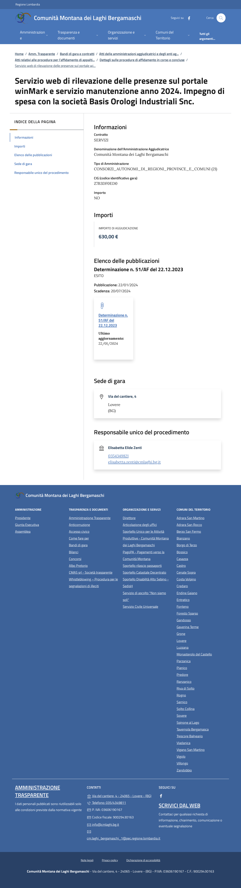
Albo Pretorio (93, 565)
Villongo (200, 763)
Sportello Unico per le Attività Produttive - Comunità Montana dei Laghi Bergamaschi (146, 538)
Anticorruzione (79, 524)
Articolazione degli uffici (140, 524)
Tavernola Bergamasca (201, 729)
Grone (198, 633)
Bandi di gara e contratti (77, 53)
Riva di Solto (201, 688)
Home (19, 53)
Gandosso (201, 620)
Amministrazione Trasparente (90, 517)
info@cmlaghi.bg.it (103, 824)
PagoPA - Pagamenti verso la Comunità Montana (147, 555)
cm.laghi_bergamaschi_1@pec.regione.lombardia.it (120, 835)
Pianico (199, 667)
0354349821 (118, 456)
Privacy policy (110, 860)
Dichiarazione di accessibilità (143, 860)
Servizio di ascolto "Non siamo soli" (144, 596)
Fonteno (200, 606)
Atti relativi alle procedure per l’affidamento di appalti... (55, 59)
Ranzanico (201, 681)
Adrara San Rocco (201, 524)
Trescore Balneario (201, 736)
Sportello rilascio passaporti (142, 565)
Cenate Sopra (201, 572)
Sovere (199, 715)
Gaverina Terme (201, 626)
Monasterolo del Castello (201, 654)
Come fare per (79, 538)
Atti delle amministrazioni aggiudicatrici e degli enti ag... (139, 53)
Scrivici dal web (179, 805)
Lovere (199, 640)
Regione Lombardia (27, 4)
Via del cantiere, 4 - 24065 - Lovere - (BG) (120, 795)
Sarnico (199, 702)
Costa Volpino (201, 579)
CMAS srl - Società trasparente (93, 572)
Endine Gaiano (201, 593)
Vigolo (198, 756)
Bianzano (201, 538)
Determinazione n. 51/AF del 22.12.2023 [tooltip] (113, 320)
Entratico (200, 599)
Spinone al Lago (201, 722)
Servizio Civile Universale (147, 606)
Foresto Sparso (201, 613)
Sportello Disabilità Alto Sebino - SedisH (146, 583)
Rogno (199, 695)
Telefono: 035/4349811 (106, 802)
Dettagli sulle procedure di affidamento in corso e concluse (142, 59)
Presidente (23, 517)
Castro (198, 565)
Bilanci (73, 552)
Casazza (200, 558)
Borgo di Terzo (201, 545)
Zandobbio (201, 770)
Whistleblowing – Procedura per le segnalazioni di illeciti (93, 583)
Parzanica (201, 661)
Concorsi (75, 558)
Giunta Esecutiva (27, 524)
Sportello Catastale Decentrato (144, 572)
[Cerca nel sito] (221, 17)
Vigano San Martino (201, 749)
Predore (200, 674)
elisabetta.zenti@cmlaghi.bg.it (134, 462)
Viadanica (201, 742)
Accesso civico (79, 531)
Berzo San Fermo (201, 531)
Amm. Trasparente (41, 53)
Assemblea (23, 531)
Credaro (200, 586)
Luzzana (182, 647)
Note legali (87, 860)
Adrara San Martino (201, 517)
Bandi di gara (78, 545)
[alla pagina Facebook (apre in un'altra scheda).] (187, 18)
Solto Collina (201, 708)
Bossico (199, 552)
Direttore (129, 517)
